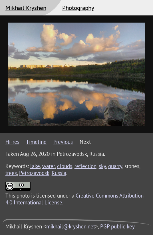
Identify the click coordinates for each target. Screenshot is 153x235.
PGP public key (117, 226)
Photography (78, 8)
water (48, 166)
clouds (64, 166)
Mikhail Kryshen (25, 8)
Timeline (36, 141)
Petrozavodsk (34, 173)
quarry (115, 166)
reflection (85, 166)
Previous (63, 141)
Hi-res (12, 141)
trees (11, 173)
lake (35, 166)
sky (102, 166)
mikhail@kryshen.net (70, 226)
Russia (59, 173)
